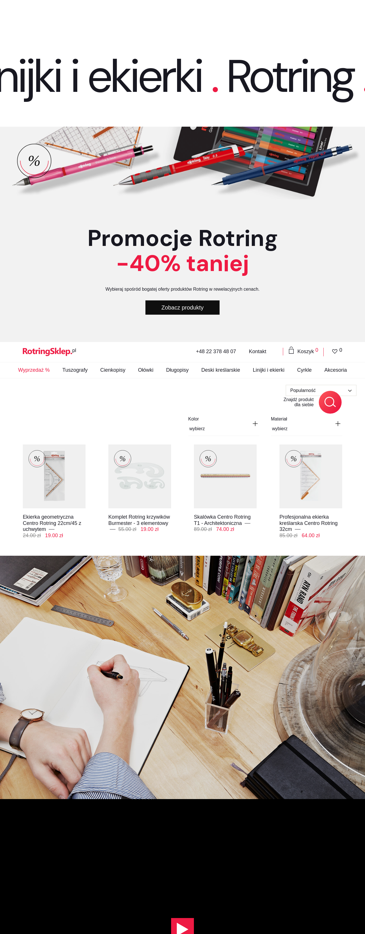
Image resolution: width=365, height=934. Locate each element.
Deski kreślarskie (220, 16)
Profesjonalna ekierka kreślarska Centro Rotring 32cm (308, 161)
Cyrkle (304, 16)
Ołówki (145, 16)
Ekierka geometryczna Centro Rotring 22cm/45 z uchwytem (52, 161)
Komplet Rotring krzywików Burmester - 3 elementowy (139, 158)
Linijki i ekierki (269, 16)
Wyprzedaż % (34, 16)
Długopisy (177, 16)
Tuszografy (75, 16)
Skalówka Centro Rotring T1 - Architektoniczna (222, 158)
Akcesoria (336, 16)
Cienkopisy (112, 16)
